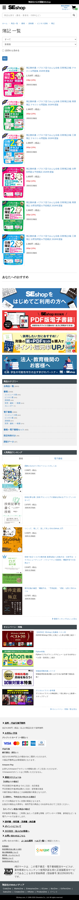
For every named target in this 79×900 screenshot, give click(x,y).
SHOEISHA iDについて (10, 861)
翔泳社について (7, 858)
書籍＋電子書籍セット (14, 429)
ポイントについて (11, 826)
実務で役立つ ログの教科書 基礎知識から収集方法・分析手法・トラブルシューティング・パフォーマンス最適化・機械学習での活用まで (51, 560)
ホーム (4, 23)
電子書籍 (8, 412)
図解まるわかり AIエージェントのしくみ (41, 466)
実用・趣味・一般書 (14, 403)
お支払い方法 (9, 733)
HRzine (31, 892)
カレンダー (10, 406)
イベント (54, 892)
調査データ (9, 442)
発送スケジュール (11, 777)
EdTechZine (66, 888)
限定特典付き (10, 435)
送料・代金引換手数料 (13, 723)
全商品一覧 (9, 386)
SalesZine (7, 892)
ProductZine (42, 892)
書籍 (23, 23)
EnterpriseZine (32, 888)
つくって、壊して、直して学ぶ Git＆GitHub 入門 (44, 529)
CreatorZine (19, 892)
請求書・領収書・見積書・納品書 (19, 821)
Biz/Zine (54, 888)
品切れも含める (10, 50)
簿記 (53, 23)
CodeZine (7, 888)
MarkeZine (18, 888)
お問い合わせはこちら (13, 836)
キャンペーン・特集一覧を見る (63, 709)
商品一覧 (14, 23)
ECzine (45, 888)
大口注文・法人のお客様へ (15, 831)
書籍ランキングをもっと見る (64, 619)
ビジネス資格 (42, 23)
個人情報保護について (10, 852)
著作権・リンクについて (11, 855)
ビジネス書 (11, 397)
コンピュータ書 (13, 395)
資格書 (31, 23)
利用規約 (5, 846)
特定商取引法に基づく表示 (12, 849)
